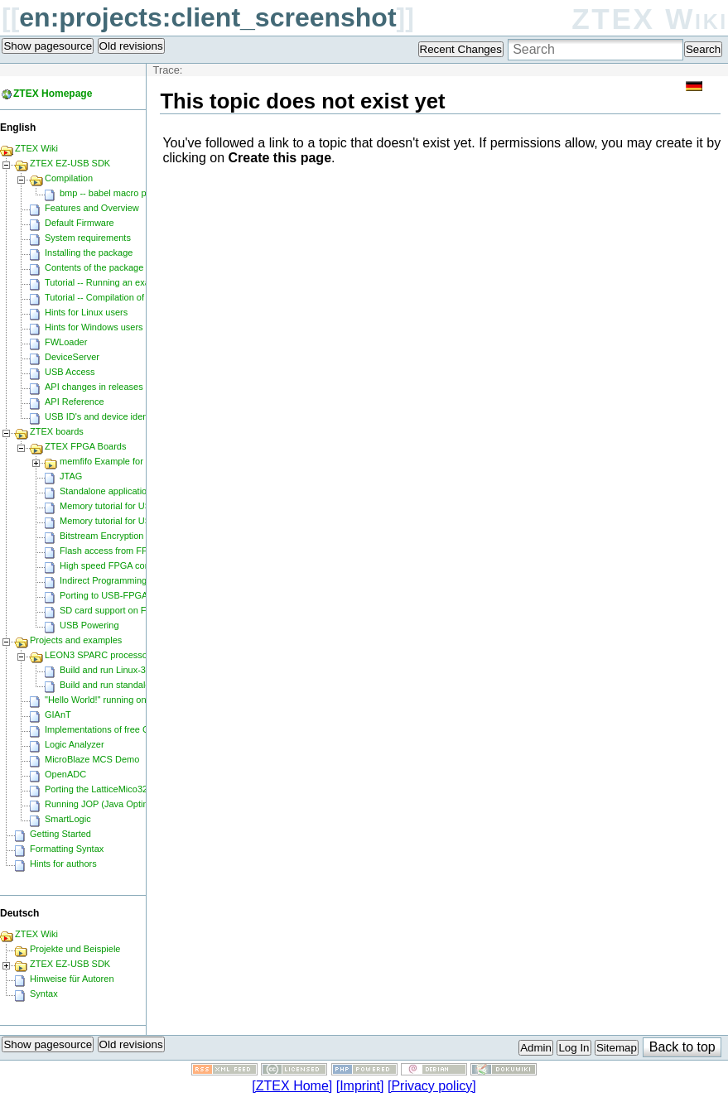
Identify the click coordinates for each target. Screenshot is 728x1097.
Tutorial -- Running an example (107, 282)
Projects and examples (76, 640)
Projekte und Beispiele (75, 949)
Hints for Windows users (94, 327)
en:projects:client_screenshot (207, 17)
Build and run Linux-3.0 (106, 670)
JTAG (71, 476)
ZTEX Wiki (649, 18)
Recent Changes (461, 49)
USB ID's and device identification (113, 416)
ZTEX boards (57, 431)
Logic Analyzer (74, 744)
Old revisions (131, 46)
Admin (536, 1048)
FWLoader (66, 342)
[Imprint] (360, 1086)
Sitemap (616, 1048)
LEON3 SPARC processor (98, 655)
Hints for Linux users (86, 312)
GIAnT (58, 714)
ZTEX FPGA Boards (85, 446)
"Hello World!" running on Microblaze (119, 700)
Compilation (69, 178)
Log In (573, 1048)
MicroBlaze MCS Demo (92, 759)
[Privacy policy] (432, 1086)
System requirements (88, 238)
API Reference (74, 402)
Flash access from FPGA (110, 551)
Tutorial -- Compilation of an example (119, 297)
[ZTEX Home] (292, 1086)
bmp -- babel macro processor (120, 193)
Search (703, 49)
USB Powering (89, 625)
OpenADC (65, 774)
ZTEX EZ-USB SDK (70, 163)
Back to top (682, 1047)
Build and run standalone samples (128, 685)
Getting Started (60, 834)
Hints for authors (63, 863)
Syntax (44, 993)
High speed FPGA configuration (123, 565)
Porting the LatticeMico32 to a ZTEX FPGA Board (145, 789)
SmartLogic (68, 819)
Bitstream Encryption (101, 536)
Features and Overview (92, 208)
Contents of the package (94, 267)
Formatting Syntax (67, 849)
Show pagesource (47, 46)
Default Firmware (79, 223)
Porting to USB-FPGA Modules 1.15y (134, 595)
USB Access (70, 372)
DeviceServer (72, 357)
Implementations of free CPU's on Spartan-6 (134, 729)
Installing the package (89, 252)
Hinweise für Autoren (72, 979)
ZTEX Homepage (52, 93)
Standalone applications (108, 491)
